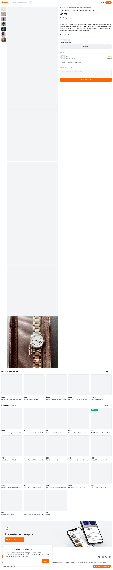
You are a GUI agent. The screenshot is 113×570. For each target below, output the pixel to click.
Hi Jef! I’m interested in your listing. (86, 73)
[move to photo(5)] (3, 29)
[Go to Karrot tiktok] (110, 557)
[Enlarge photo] (32, 32)
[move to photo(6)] (3, 34)
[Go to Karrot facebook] (99, 557)
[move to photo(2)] (3, 14)
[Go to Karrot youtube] (106, 557)
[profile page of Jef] (62, 57)
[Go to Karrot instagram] (103, 557)
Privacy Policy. (23, 556)
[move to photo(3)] (3, 19)
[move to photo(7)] (3, 39)
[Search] (30, 2)
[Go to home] (4, 2)
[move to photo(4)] (3, 24)
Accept (45, 561)
